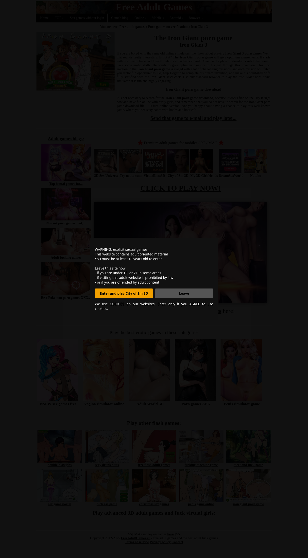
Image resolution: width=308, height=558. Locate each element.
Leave (184, 293)
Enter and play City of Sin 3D (124, 293)
